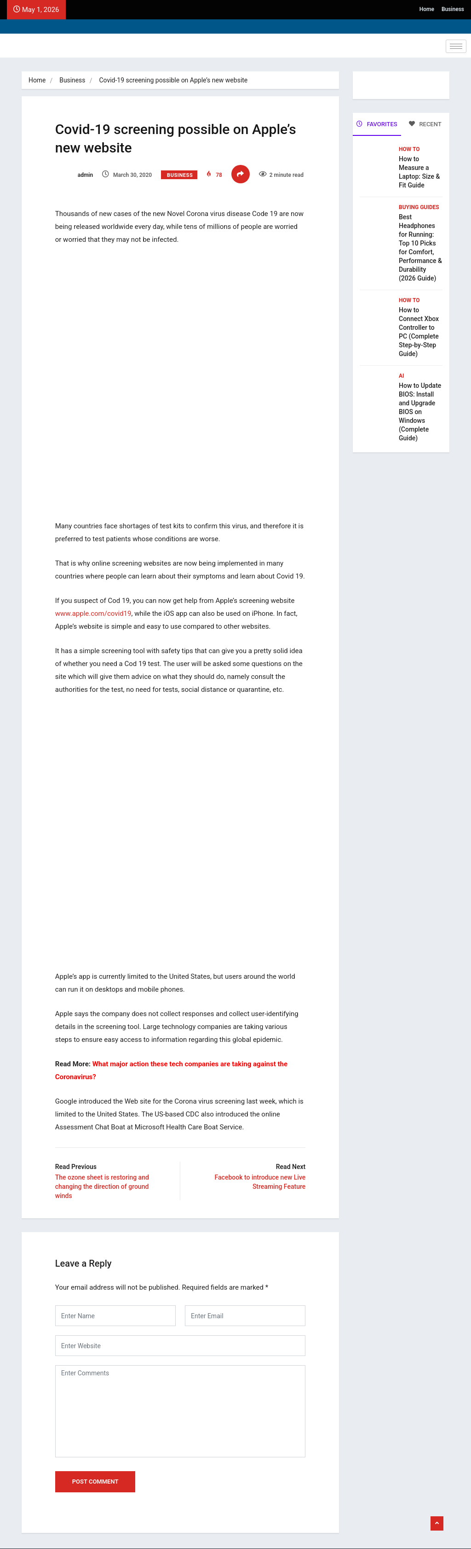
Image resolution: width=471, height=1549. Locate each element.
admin (77, 176)
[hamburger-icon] (456, 46)
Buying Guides (419, 206)
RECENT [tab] (425, 124)
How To (409, 148)
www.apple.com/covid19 (96, 639)
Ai (401, 375)
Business (453, 9)
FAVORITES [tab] (376, 124)
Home (426, 9)
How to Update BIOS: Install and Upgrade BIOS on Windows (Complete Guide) (420, 411)
